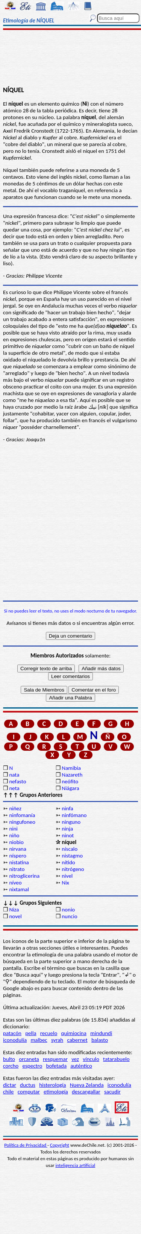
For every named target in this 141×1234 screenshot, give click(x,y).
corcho (10, 1065)
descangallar (86, 1091)
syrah (57, 1040)
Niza (14, 909)
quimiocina (73, 1033)
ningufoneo (22, 822)
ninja (67, 828)
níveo (15, 882)
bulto (9, 1059)
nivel (67, 875)
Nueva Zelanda (87, 1085)
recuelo (49, 1033)
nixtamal (19, 889)
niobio (16, 842)
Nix (65, 882)
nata (14, 774)
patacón (12, 1033)
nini (13, 828)
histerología (52, 1085)
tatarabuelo (116, 1059)
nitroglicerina (24, 875)
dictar (9, 1085)
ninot (68, 835)
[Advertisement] (70, 59)
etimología (56, 1091)
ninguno (71, 822)
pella (30, 1033)
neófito (70, 781)
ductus (27, 1085)
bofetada (56, 1065)
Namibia (71, 768)
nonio (68, 909)
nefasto (17, 781)
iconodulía (15, 1040)
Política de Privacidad (25, 1145)
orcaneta (29, 1059)
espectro (32, 1065)
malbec (38, 1040)
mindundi (101, 1033)
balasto (99, 1040)
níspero (17, 855)
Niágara (70, 788)
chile (8, 1091)
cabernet (77, 1040)
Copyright (59, 1145)
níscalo (69, 849)
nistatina (19, 862)
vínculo (91, 1059)
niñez (15, 808)
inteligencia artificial (75, 1165)
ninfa (67, 808)
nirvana (17, 849)
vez (75, 1059)
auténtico (81, 1065)
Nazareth (72, 774)
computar (29, 1091)
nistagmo (72, 855)
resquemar (55, 1059)
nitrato (16, 869)
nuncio (69, 916)
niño (14, 835)
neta (14, 788)
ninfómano (74, 815)
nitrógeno (73, 869)
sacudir (112, 1091)
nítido (68, 862)
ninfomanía (22, 815)
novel (15, 916)
